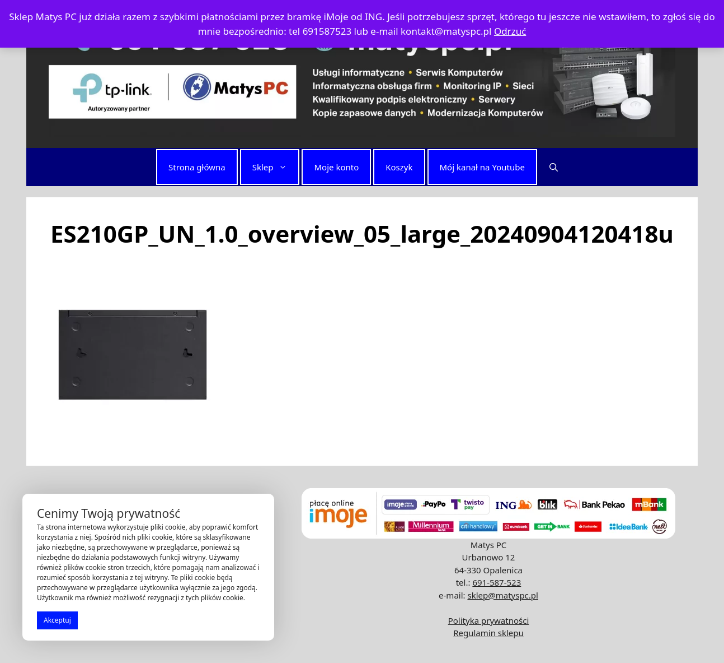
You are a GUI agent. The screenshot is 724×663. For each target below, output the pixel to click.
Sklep (275, 167)
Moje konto (336, 167)
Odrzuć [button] (510, 31)
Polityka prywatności (488, 620)
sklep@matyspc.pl (502, 595)
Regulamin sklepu (488, 632)
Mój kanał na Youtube (482, 167)
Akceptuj (57, 620)
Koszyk (398, 167)
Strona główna (196, 167)
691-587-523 (496, 582)
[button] (553, 167)
